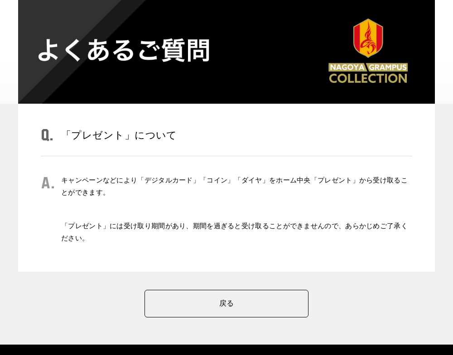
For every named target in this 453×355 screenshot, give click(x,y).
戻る (226, 303)
